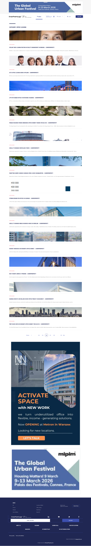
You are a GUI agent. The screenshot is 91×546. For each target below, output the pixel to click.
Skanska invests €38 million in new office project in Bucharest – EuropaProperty (30, 299)
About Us (18, 525)
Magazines (27, 529)
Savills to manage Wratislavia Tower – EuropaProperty (23, 148)
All (13, 505)
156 (46, 335)
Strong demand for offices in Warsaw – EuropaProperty (24, 198)
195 (61, 335)
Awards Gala (55, 525)
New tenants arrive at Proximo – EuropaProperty (22, 274)
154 (39, 335)
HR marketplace (46, 529)
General (14, 510)
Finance (14, 507)
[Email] (30, 520)
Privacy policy (11, 535)
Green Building (15, 512)
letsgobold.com (79, 539)
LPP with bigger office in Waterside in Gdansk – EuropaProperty (26, 97)
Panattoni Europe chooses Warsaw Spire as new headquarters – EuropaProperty (30, 173)
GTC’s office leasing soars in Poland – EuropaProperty (23, 72)
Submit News (76, 506)
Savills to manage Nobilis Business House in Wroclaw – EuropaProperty (28, 223)
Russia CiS (38, 512)
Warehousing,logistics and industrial (64, 506)
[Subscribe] (70, 520)
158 (54, 335)
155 (42, 335)
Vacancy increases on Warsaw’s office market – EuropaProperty (26, 248)
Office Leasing (11, 44)
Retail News (38, 510)
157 (50, 335)
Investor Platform (73, 525)
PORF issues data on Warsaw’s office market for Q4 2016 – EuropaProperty (28, 324)
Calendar (37, 525)
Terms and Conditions (20, 535)
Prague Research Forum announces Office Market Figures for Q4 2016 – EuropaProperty (32, 123)
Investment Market (39, 505)
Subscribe (79, 16)
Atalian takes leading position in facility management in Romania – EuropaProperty (31, 47)
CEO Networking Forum (64, 529)
